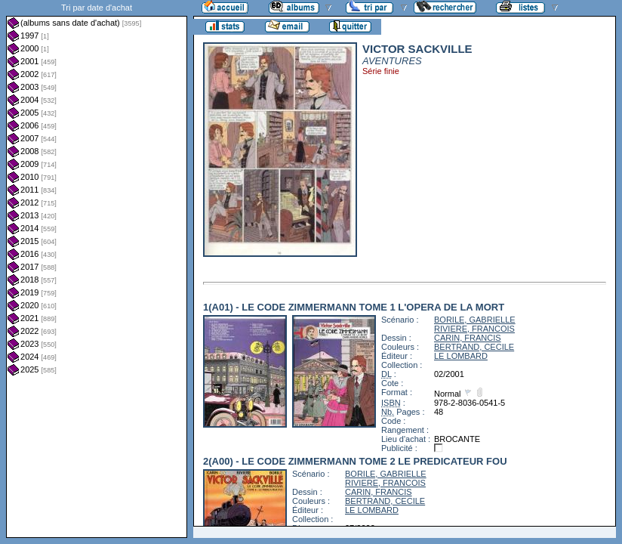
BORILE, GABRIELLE (475, 319)
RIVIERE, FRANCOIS (474, 328)
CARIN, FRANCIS (467, 337)
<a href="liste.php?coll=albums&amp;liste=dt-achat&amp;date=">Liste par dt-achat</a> (96, 269)
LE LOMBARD (461, 355)
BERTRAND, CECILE (474, 346)
